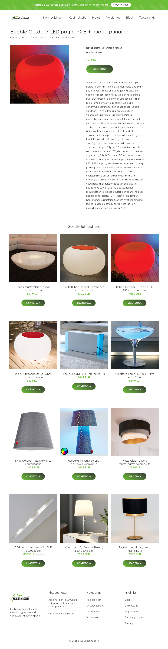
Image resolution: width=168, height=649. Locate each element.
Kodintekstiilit (77, 19)
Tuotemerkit (147, 19)
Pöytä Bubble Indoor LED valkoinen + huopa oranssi (84, 291)
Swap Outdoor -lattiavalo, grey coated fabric (33, 465)
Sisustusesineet (95, 608)
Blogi (129, 19)
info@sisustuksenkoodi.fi (62, 616)
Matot (96, 19)
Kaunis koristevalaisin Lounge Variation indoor (33, 291)
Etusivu (14, 40)
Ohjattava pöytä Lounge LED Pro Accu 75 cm (134, 378)
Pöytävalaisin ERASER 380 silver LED (84, 376)
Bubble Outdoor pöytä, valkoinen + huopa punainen (33, 378)
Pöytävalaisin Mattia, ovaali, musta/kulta (135, 552)
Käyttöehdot (131, 614)
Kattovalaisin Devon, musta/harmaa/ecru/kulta (135, 465)
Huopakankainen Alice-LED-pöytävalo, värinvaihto (84, 465)
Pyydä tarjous (120, 5)
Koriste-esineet (53, 19)
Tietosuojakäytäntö (135, 620)
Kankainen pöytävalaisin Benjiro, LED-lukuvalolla (84, 552)
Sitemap (129, 626)
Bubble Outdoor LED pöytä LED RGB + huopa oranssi (134, 291)
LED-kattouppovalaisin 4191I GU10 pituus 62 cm (33, 552)
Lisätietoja (99, 71)
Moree (118, 50)
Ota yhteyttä (131, 608)
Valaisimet (113, 19)
